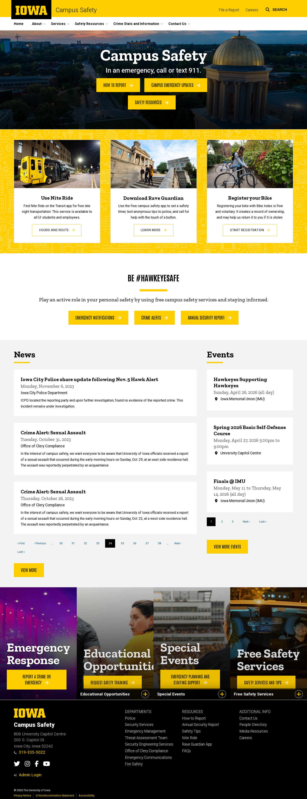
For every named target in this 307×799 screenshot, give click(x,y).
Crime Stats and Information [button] (136, 24)
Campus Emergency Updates (175, 85)
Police (130, 718)
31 (75, 543)
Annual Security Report (210, 317)
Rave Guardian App (197, 744)
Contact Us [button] (177, 24)
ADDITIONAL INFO (255, 712)
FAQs (186, 751)
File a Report (229, 10)
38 (161, 543)
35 (124, 543)
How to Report (118, 85)
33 (99, 543)
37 (149, 543)
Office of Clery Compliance (146, 751)
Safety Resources (152, 102)
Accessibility (86, 795)
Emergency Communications (148, 757)
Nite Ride (189, 738)
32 (87, 543)
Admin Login (30, 774)
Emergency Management (145, 731)
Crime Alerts (154, 317)
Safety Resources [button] (89, 24)
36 (136, 543)
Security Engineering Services (149, 744)
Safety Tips (191, 731)
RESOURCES (192, 712)
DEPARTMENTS (138, 712)
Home (18, 24)
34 (112, 544)
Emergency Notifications (98, 317)
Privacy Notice (22, 795)
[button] (276, 9)
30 (62, 543)
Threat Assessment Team (146, 738)
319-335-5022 (29, 752)
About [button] (37, 24)
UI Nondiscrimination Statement (55, 795)
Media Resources (253, 731)
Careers (252, 10)
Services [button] (58, 24)
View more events (227, 546)
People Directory (253, 725)
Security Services (139, 725)
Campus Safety (76, 10)
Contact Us (248, 718)
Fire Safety (134, 764)
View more (29, 570)
